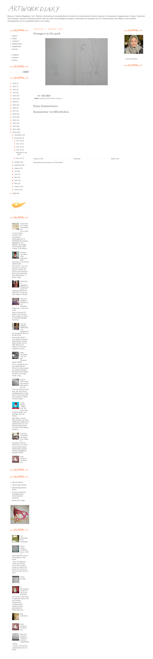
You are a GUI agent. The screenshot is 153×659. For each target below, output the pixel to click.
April (16, 180)
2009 (14, 193)
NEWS (14, 38)
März (16, 183)
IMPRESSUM (17, 44)
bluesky (14, 60)
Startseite (77, 159)
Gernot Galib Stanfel (19, 485)
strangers (59, 98)
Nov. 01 (19, 158)
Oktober (17, 162)
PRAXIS (15, 49)
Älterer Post (115, 159)
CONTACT (16, 41)
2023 (14, 92)
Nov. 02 (19, 150)
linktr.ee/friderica (131, 59)
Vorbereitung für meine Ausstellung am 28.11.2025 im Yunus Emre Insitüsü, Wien (20, 229)
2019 (14, 105)
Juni (16, 174)
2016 (14, 114)
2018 (14, 108)
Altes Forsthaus (17, 482)
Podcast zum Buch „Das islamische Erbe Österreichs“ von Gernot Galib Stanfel (20, 258)
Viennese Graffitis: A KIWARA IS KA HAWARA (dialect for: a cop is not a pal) (20, 304)
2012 (14, 126)
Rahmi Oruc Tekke (18, 500)
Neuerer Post (38, 159)
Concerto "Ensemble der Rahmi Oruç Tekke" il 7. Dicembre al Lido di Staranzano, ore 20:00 (20, 439)
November (18, 138)
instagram (15, 55)
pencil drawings (50, 98)
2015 (14, 117)
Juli (15, 171)
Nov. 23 (19, 144)
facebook (15, 57)
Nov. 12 (19, 147)
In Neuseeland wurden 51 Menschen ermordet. (24, 590)
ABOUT (14, 36)
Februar (17, 186)
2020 (14, 102)
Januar (17, 189)
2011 (14, 129)
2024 (14, 89)
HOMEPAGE (16, 46)
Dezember (18, 135)
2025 (14, 86)
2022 (14, 96)
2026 (14, 83)
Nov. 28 (19, 141)
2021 (14, 99)
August (17, 168)
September (18, 165)
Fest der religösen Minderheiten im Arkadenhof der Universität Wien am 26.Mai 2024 (20, 329)
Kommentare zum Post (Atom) (52, 162)
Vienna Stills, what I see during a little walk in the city (24, 383)
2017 (14, 111)
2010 (14, 132)
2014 (14, 120)
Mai (15, 177)
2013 (14, 123)
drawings (42, 98)
